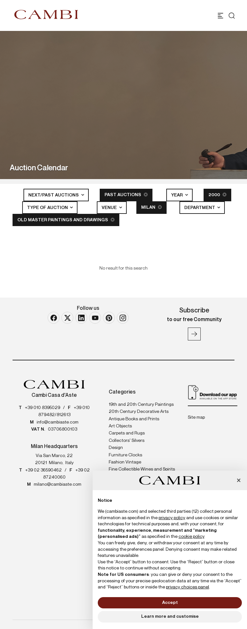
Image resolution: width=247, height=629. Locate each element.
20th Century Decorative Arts (139, 411)
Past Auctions (126, 194)
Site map (196, 417)
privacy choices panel (187, 587)
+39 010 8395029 (42, 407)
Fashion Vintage (125, 462)
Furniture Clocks (125, 455)
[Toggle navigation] (220, 16)
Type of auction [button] (48, 207)
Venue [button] (110, 207)
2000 (217, 194)
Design (116, 447)
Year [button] (177, 195)
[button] (238, 481)
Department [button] (200, 207)
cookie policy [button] (191, 536)
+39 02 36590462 (43, 470)
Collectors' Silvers (126, 440)
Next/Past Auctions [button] (54, 195)
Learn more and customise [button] (170, 616)
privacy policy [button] (172, 518)
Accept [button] (170, 602)
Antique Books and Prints (134, 419)
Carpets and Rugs (127, 433)
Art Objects (120, 426)
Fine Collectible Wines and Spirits (142, 469)
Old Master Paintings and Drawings (65, 219)
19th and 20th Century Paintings (141, 404)
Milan (151, 207)
